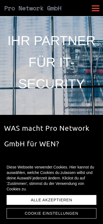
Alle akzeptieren (51, 200)
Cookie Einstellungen (51, 213)
